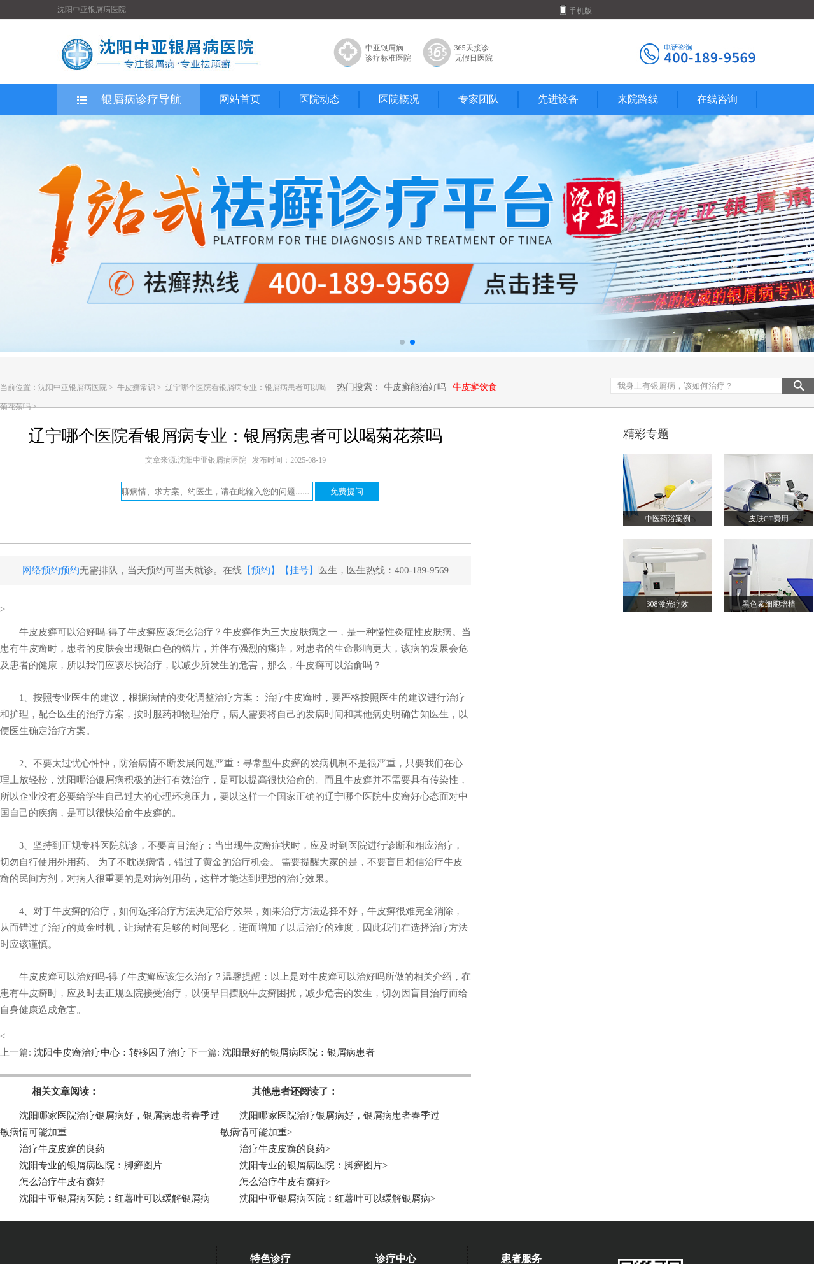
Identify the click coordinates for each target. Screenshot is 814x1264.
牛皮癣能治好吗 (415, 387)
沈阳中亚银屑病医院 (72, 387)
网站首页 (240, 99)
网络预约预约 (51, 570)
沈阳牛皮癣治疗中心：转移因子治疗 (109, 1052)
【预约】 (261, 570)
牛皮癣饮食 (475, 387)
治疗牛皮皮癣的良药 (62, 1149)
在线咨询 (717, 99)
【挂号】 (299, 570)
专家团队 (478, 99)
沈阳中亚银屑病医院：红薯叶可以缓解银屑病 (114, 1198)
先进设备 (558, 99)
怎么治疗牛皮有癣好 (62, 1182)
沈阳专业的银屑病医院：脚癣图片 (90, 1165)
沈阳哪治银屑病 (90, 780)
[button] (402, 342)
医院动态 (319, 99)
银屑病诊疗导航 (128, 100)
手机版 (576, 10)
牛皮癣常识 (137, 387)
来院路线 (637, 99)
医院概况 (399, 99)
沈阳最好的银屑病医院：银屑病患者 (297, 1052)
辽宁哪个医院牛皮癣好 (372, 796)
